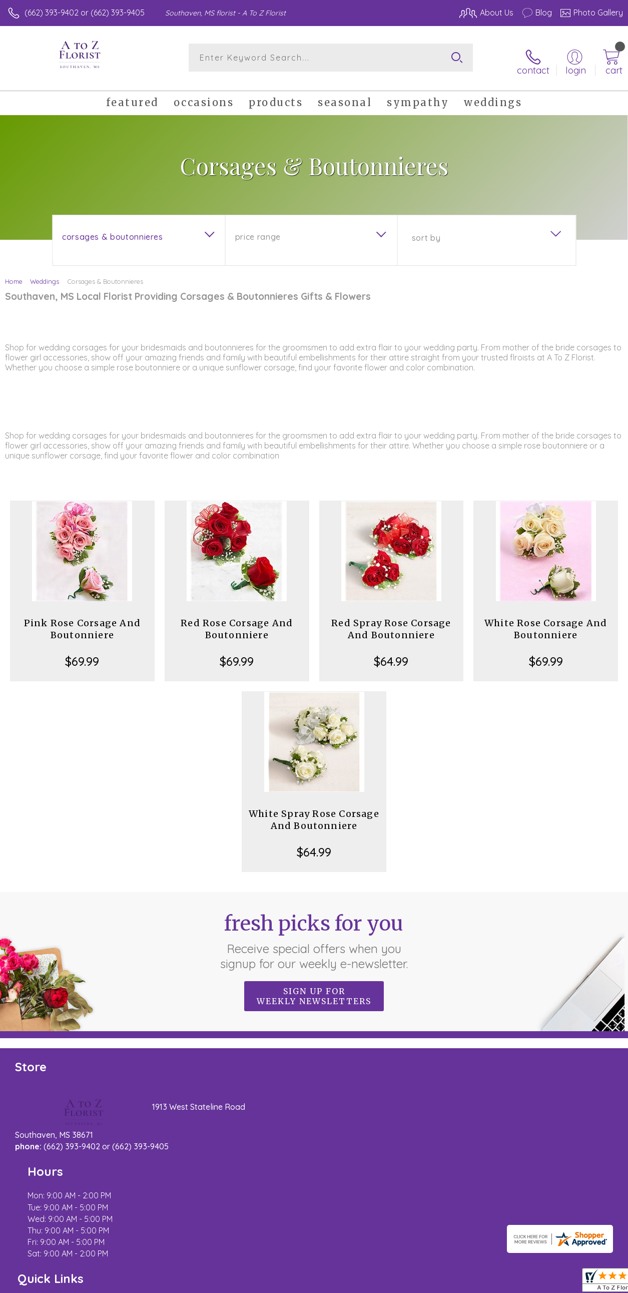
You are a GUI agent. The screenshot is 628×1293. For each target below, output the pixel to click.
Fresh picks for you (314, 934)
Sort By (426, 231)
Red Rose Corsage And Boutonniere (237, 622)
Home (14, 274)
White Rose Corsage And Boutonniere (545, 622)
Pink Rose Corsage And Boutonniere (82, 622)
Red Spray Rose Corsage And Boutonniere (391, 622)
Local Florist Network (524, 1282)
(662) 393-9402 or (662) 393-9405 (85, 13)
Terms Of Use (393, 1282)
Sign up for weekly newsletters (314, 989)
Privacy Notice (453, 1282)
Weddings (44, 274)
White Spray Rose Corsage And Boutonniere (314, 812)
